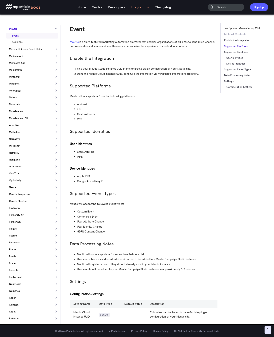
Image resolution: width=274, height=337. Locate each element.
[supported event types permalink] (68, 192)
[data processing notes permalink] (68, 242)
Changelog (163, 7)
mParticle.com (117, 331)
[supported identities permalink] (68, 130)
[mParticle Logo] (23, 7)
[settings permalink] (68, 280)
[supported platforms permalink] (68, 85)
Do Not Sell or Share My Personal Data (196, 331)
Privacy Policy (139, 331)
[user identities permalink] (68, 143)
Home (81, 7)
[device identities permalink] (68, 168)
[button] (232, 52)
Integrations (140, 7)
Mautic (74, 42)
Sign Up (259, 7)
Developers (116, 7)
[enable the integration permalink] (68, 57)
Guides (97, 7)
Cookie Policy (160, 331)
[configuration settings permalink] (68, 293)
